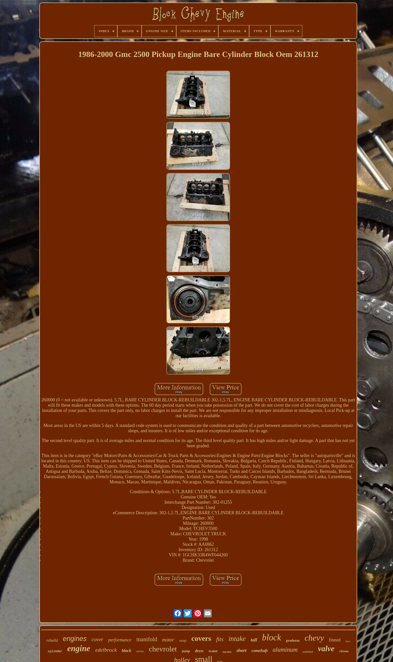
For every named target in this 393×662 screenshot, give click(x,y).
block (271, 637)
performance (119, 639)
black (126, 650)
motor (168, 639)
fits (219, 639)
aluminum (285, 649)
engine (78, 648)
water (213, 651)
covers (201, 638)
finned (335, 639)
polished (308, 651)
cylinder (55, 651)
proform (293, 640)
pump (186, 651)
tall (254, 639)
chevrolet (163, 649)
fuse (348, 641)
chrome (344, 651)
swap (182, 640)
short (241, 650)
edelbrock (106, 650)
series (140, 651)
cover (97, 639)
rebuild (52, 640)
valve (326, 648)
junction (227, 651)
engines (75, 638)
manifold (146, 639)
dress (199, 651)
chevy (314, 637)
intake (237, 638)
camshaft (259, 650)
